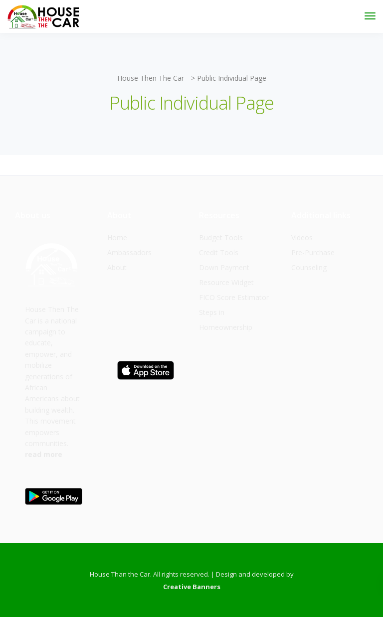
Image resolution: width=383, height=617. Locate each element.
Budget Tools (221, 237)
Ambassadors (129, 252)
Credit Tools (218, 252)
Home (117, 237)
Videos (302, 237)
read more (43, 454)
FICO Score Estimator (234, 297)
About (117, 267)
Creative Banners (191, 586)
